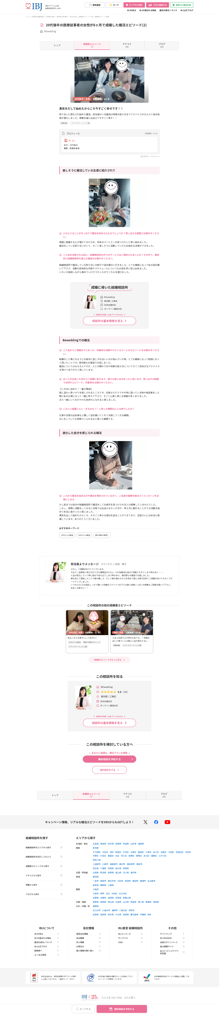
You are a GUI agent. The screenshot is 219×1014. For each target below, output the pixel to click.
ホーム (28, 17)
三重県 (111, 885)
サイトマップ (172, 934)
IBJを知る (131, 10)
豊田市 (135, 881)
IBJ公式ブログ (186, 10)
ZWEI (130, 942)
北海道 (96, 844)
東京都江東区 (50, 17)
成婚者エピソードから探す (44, 866)
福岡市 (115, 910)
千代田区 (97, 852)
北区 (117, 856)
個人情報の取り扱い (88, 951)
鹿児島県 (134, 914)
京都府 (103, 898)
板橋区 (131, 856)
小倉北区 (123, 910)
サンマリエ (130, 938)
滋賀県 (111, 898)
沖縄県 (143, 914)
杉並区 (103, 856)
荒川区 (124, 856)
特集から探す (44, 885)
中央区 (105, 852)
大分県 (118, 914)
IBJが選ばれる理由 (147, 10)
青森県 (103, 844)
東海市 (128, 881)
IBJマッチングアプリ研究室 (172, 952)
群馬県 (126, 868)
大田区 (171, 852)
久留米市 (106, 910)
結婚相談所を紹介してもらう (44, 856)
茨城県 (111, 868)
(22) (162, 45)
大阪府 (96, 889)
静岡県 (103, 885)
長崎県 (103, 914)
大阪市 (96, 893)
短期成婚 (64, 123)
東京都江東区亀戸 (62, 17)
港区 (112, 852)
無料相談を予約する (124, 1009)
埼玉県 (96, 868)
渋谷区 (188, 852)
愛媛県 (148, 902)
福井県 (133, 872)
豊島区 (111, 856)
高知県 (156, 902)
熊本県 (111, 914)
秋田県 (126, 844)
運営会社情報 (88, 934)
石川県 (126, 872)
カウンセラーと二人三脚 (80, 123)
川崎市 (105, 864)
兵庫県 (96, 898)
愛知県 (96, 877)
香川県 (141, 902)
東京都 (96, 848)
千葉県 (103, 868)
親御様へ (46, 951)
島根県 (103, 902)
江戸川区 (162, 856)
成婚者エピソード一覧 (86, 17)
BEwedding (73, 17)
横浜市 (139, 864)
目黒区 (163, 852)
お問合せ (88, 946)
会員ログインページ (172, 942)
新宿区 (118, 852)
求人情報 (88, 942)
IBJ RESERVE (172, 938)
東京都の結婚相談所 (38, 17)
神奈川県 (97, 860)
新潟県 (103, 872)
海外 (149, 914)
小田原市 (97, 864)
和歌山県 (127, 898)
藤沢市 (122, 864)
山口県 (126, 902)
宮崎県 (126, 914)
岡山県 (111, 902)
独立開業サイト (172, 946)
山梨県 (96, 872)
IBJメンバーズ (130, 934)
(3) (92, 45)
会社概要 (88, 938)
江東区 (148, 852)
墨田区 (141, 852)
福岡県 (96, 906)
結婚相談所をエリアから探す (44, 847)
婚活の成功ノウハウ (168, 10)
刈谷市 (120, 881)
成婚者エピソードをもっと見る (107, 659)
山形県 (133, 844)
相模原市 (114, 864)
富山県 (118, 872)
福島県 (141, 844)
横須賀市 (131, 864)
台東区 (133, 852)
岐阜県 (96, 885)
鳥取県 (96, 902)
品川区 (156, 852)
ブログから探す (44, 894)
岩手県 (111, 844)
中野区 (96, 856)
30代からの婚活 (67, 535)
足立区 (146, 856)
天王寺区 (123, 893)
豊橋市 (143, 881)
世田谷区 (180, 852)
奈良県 (118, 898)
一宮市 (96, 881)
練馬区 (139, 856)
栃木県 (118, 868)
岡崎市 (103, 881)
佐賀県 (96, 914)
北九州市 (97, 910)
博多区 (132, 910)
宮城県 (118, 844)
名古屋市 (151, 881)
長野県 (111, 872)
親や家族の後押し (102, 535)
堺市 (102, 893)
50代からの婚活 (84, 535)
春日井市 (112, 881)
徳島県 (133, 902)
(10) (126, 45)
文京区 (126, 852)
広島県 (118, 902)
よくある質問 (46, 955)
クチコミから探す (44, 875)
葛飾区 (154, 856)
